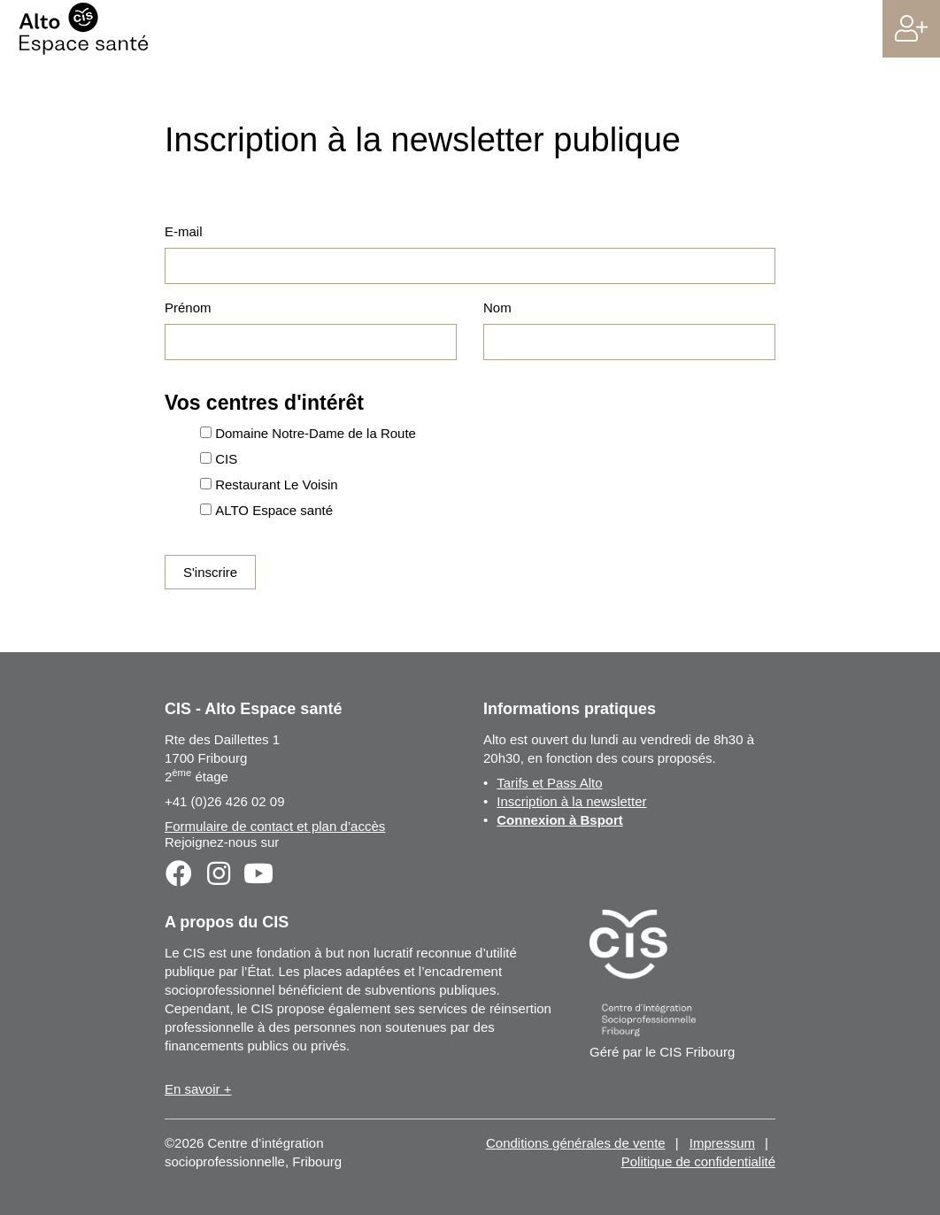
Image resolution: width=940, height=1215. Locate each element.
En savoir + (198, 1088)
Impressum (722, 1142)
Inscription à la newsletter (571, 801)
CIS (226, 458)
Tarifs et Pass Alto (549, 782)
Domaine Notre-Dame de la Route (315, 433)
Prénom (188, 307)
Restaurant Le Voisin (276, 484)
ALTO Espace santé (274, 510)
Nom (497, 307)
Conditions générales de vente (576, 1142)
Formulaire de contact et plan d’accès (275, 826)
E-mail (184, 231)
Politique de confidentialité (698, 1161)
